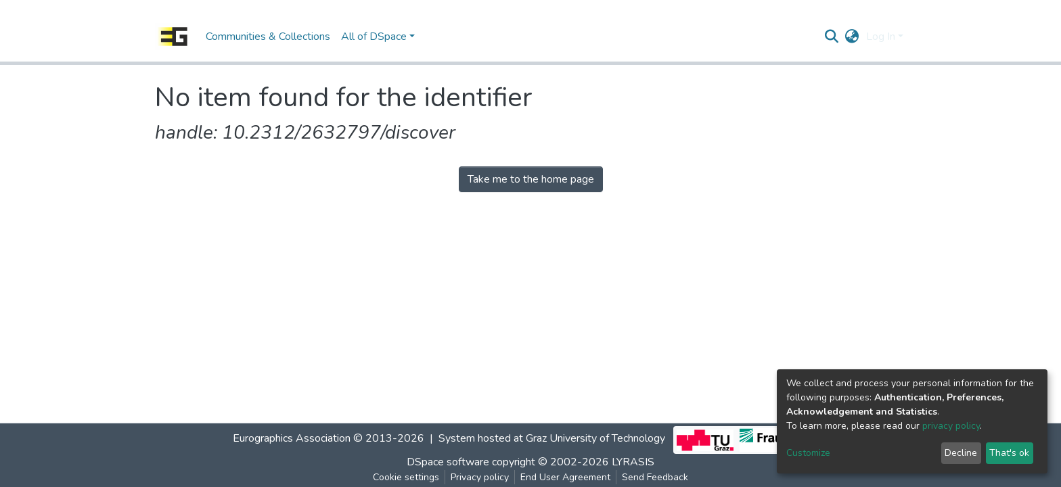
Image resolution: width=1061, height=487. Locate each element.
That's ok (1009, 452)
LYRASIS (633, 462)
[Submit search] (832, 36)
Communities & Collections (268, 36)
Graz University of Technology (595, 438)
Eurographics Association (292, 438)
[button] (852, 36)
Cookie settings (406, 477)
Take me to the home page (531, 179)
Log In (880, 36)
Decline (961, 452)
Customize (808, 452)
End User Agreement (565, 477)
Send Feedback (655, 477)
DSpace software (448, 462)
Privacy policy (480, 477)
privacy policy (951, 425)
